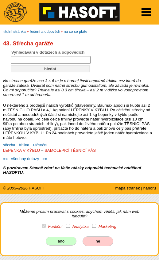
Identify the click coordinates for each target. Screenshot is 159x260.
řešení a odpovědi (45, 31)
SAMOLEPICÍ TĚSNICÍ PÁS (70, 150)
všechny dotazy (25, 158)
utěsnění (40, 145)
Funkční (55, 226)
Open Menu (146, 12)
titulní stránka (14, 31)
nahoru (149, 188)
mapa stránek (127, 188)
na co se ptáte (75, 31)
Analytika (80, 226)
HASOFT (37, 188)
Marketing (107, 226)
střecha (9, 145)
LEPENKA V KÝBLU (21, 150)
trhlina (24, 145)
